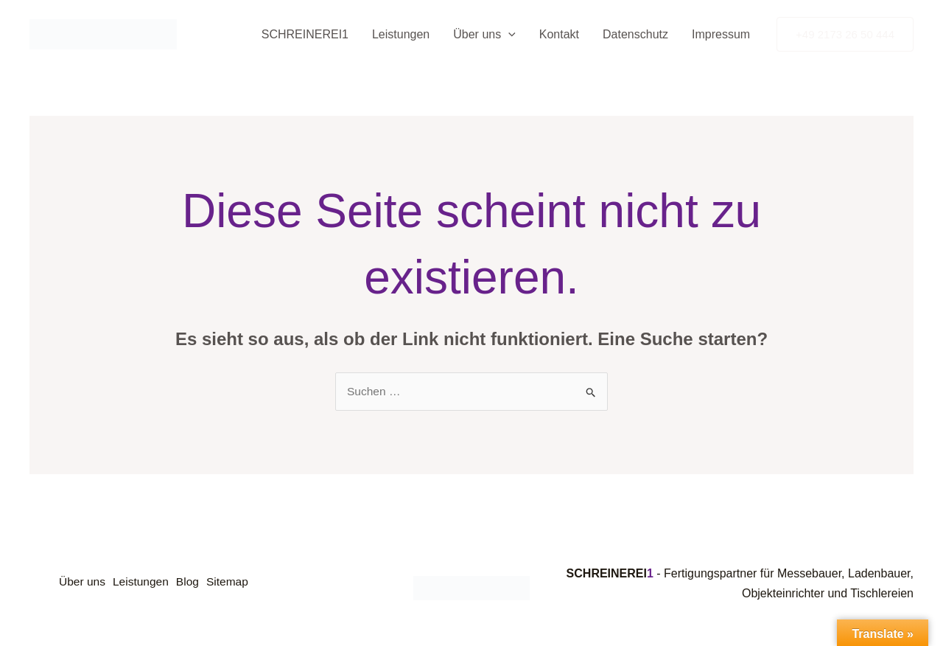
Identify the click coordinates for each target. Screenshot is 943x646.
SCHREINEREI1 (305, 34)
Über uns (484, 34)
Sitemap (242, 583)
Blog (198, 583)
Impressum (721, 34)
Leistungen (401, 34)
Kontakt (559, 34)
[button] (508, 34)
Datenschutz (635, 34)
